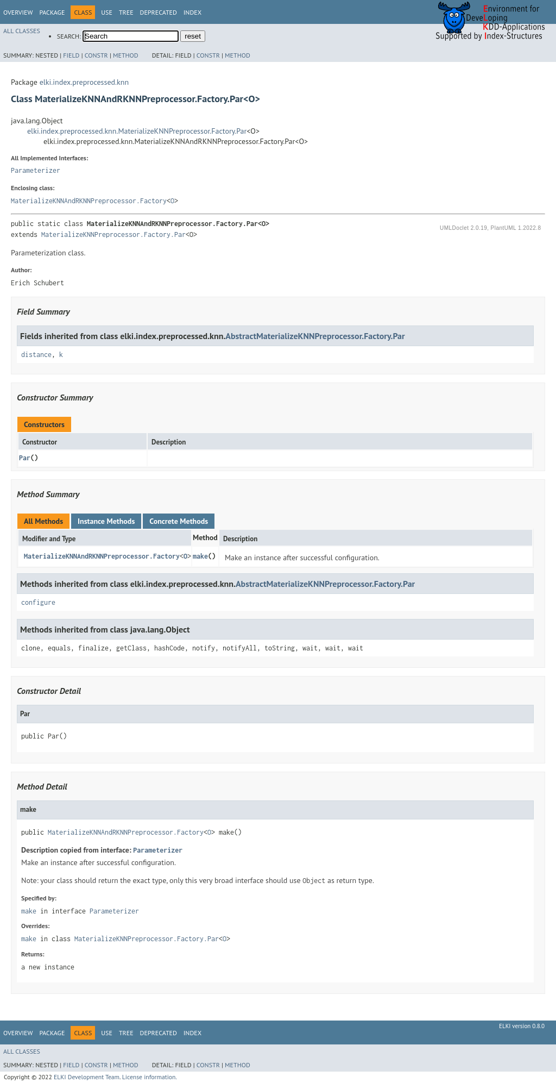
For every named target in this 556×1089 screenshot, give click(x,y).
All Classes (21, 31)
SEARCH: (69, 36)
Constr (96, 55)
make (200, 556)
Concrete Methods (178, 521)
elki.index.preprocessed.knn (84, 82)
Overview (18, 12)
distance (36, 355)
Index (192, 12)
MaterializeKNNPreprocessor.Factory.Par (113, 234)
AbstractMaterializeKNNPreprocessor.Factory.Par (315, 335)
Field (71, 55)
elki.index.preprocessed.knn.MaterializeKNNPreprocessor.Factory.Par (137, 131)
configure (38, 602)
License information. (149, 1077)
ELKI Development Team (86, 1077)
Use (106, 12)
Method (125, 55)
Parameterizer (35, 170)
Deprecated (158, 12)
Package (52, 12)
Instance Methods (106, 521)
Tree (126, 12)
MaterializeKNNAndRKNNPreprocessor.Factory (89, 201)
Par (24, 458)
